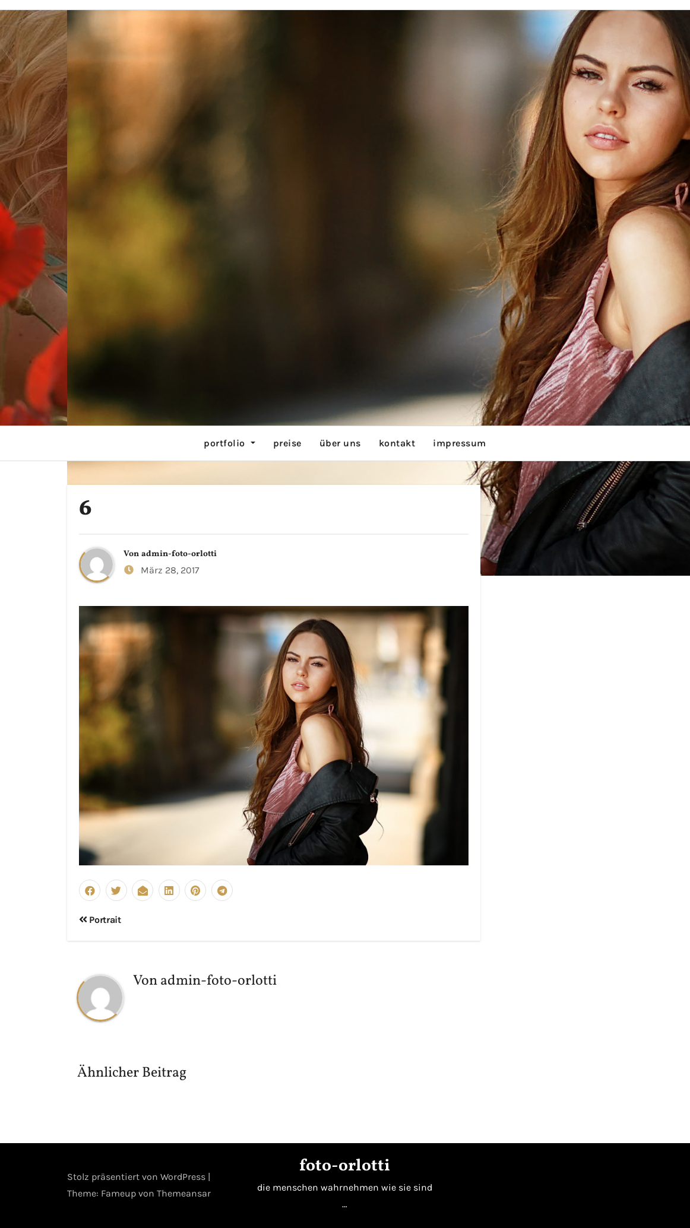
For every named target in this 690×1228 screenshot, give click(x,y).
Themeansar (184, 1193)
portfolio (229, 443)
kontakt (397, 443)
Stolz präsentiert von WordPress (137, 1176)
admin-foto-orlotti (179, 554)
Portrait (100, 919)
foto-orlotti (344, 1166)
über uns (340, 443)
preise (287, 443)
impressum (459, 443)
